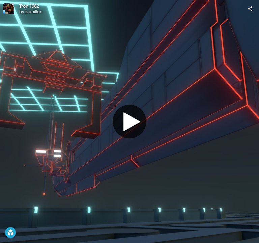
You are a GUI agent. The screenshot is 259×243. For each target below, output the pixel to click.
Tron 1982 (29, 6)
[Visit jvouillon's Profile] (8, 8)
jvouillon (33, 11)
